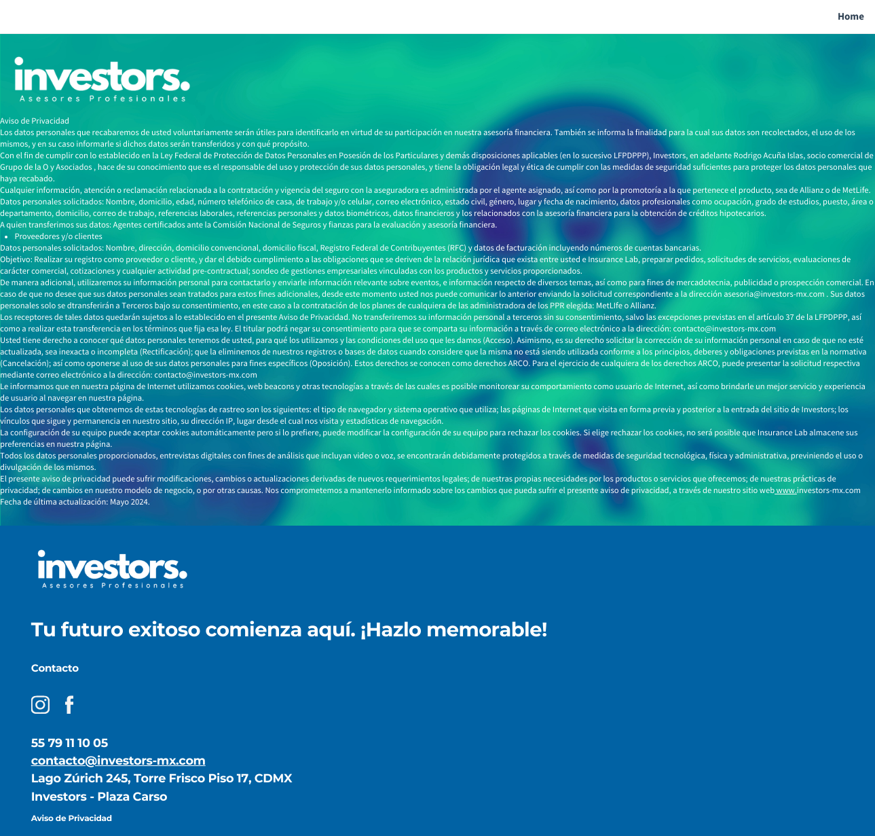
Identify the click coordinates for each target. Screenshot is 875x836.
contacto (58, 761)
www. (786, 491)
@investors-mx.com (145, 761)
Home (851, 16)
